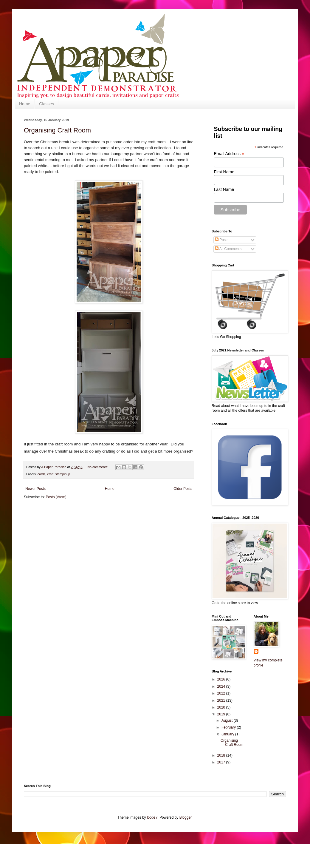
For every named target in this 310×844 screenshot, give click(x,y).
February (229, 727)
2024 (221, 686)
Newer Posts (35, 489)
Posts (221, 240)
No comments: (98, 467)
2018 (221, 755)
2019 (221, 714)
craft (50, 474)
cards (41, 474)
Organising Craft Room (57, 130)
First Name (224, 171)
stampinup (62, 474)
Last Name (224, 189)
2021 (221, 700)
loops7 (152, 817)
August (227, 720)
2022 (221, 693)
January (228, 734)
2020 (221, 707)
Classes (46, 103)
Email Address (229, 154)
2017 (221, 762)
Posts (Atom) (56, 497)
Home (24, 103)
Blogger (185, 817)
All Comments (228, 249)
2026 (221, 679)
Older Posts (182, 489)
